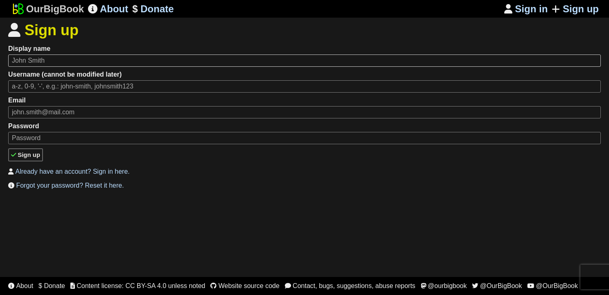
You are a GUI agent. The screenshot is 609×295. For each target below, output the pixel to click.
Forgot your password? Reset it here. (66, 185)
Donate (153, 9)
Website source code (245, 285)
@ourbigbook (444, 285)
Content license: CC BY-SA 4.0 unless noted (137, 285)
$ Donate (51, 285)
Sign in (526, 8)
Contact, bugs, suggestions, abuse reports (350, 285)
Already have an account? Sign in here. (69, 171)
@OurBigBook (497, 285)
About (108, 8)
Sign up (575, 8)
